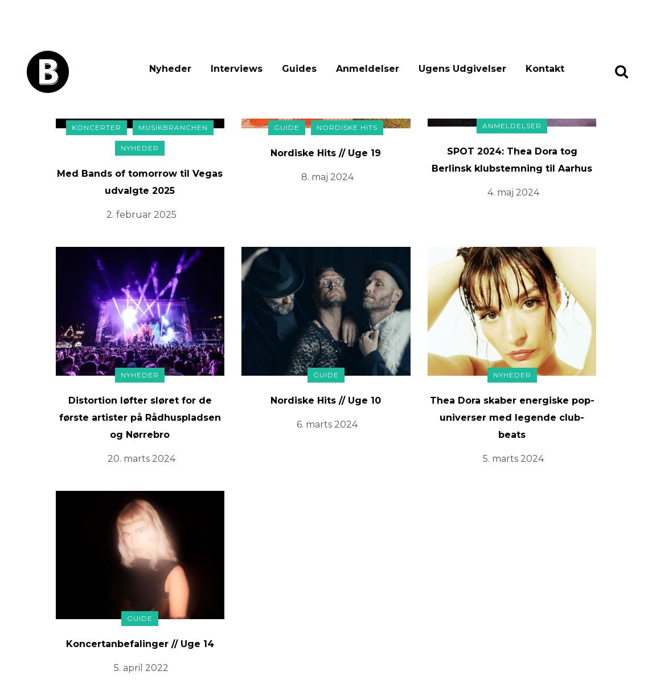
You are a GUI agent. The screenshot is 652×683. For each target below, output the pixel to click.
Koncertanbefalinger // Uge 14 (140, 644)
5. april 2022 (141, 667)
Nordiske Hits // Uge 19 (325, 153)
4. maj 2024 (513, 192)
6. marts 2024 (327, 424)
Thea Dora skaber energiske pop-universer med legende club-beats (512, 417)
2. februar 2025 (141, 214)
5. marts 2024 (513, 458)
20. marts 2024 (141, 458)
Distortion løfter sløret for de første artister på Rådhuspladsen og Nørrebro (140, 417)
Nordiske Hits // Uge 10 (325, 400)
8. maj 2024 (327, 177)
